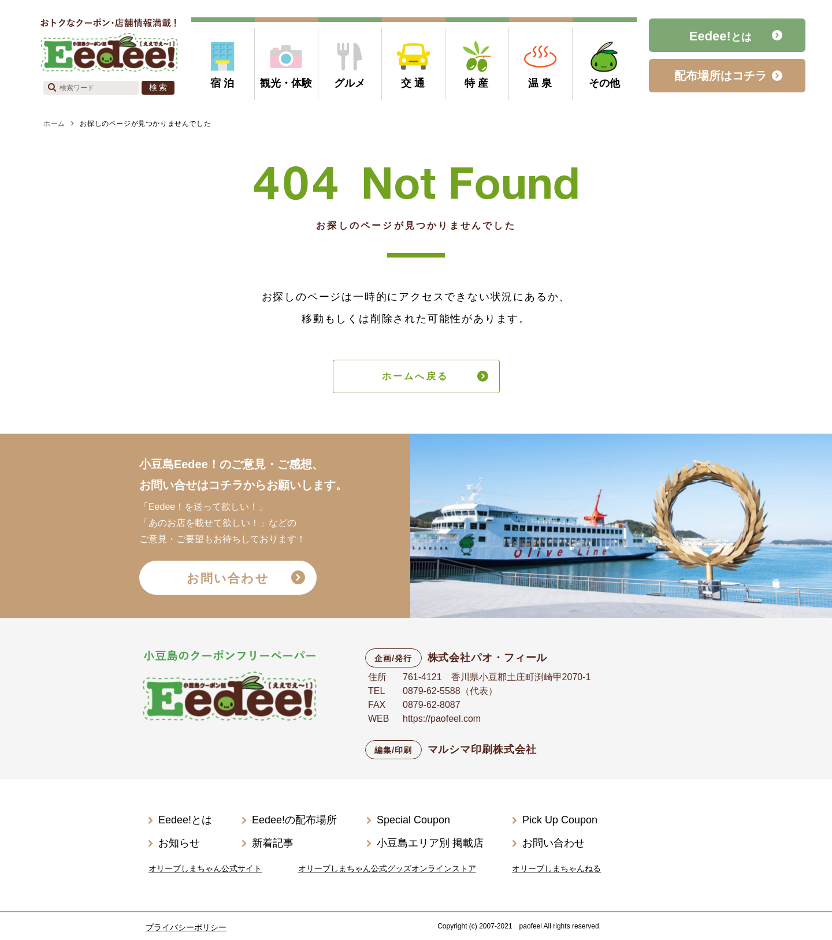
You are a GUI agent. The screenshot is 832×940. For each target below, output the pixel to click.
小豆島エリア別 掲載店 (430, 843)
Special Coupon (413, 820)
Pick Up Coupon (559, 820)
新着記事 (273, 843)
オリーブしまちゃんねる (556, 868)
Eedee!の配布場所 (294, 820)
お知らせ (179, 843)
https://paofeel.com (442, 718)
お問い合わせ (228, 578)
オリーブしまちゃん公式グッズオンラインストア (387, 868)
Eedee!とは (185, 820)
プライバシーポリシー (186, 927)
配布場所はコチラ (720, 75)
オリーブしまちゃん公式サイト (205, 868)
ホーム (54, 124)
